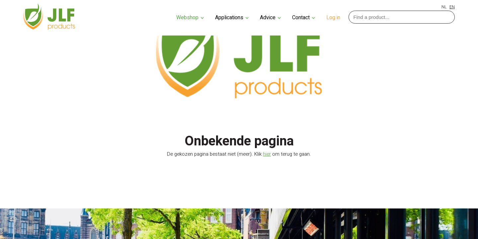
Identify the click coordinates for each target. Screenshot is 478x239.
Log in (333, 18)
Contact (303, 18)
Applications (232, 18)
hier (267, 154)
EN (452, 7)
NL (443, 7)
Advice (270, 18)
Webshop (190, 18)
